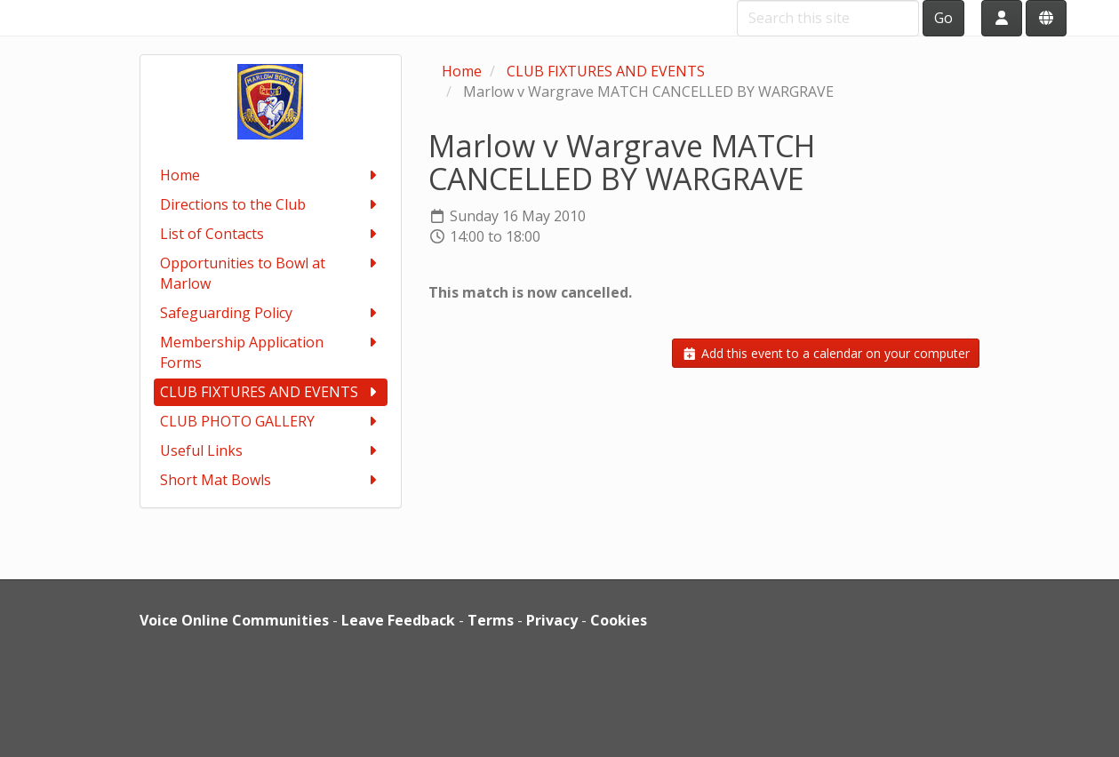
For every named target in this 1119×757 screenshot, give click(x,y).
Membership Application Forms (270, 352)
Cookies (618, 620)
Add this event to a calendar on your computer (826, 353)
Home (270, 175)
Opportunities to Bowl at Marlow (270, 273)
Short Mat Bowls (270, 480)
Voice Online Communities (234, 620)
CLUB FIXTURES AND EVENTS (270, 392)
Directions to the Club (270, 205)
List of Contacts (270, 234)
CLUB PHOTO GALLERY (270, 421)
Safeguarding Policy (270, 313)
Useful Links (270, 451)
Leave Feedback (398, 620)
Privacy (552, 620)
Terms (491, 620)
